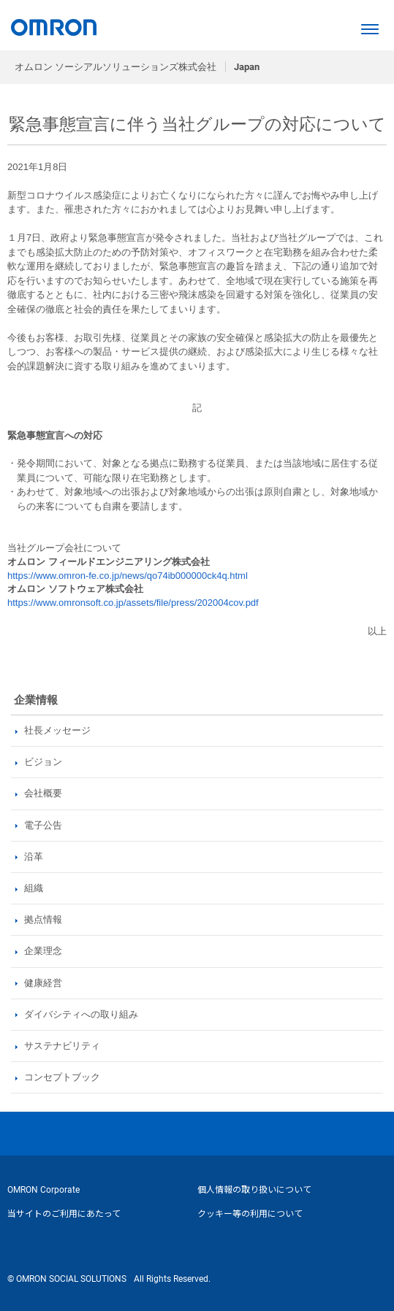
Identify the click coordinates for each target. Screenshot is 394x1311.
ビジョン (43, 761)
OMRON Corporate (43, 1190)
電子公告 (43, 825)
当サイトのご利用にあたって (64, 1214)
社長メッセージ (57, 730)
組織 (33, 888)
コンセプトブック (62, 1077)
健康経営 (43, 982)
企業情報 (36, 699)
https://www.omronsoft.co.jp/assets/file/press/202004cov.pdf (133, 602)
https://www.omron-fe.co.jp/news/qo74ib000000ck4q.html (127, 575)
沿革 (33, 856)
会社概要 (43, 793)
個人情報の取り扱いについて (254, 1190)
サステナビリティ (62, 1045)
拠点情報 (43, 919)
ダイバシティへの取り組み (81, 1014)
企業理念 (43, 950)
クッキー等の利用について (250, 1214)
